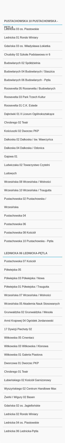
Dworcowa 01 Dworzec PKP (21, 363)
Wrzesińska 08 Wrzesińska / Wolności (27, 181)
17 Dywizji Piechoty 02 (18, 329)
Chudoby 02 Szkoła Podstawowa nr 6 (27, 54)
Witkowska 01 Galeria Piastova (23, 354)
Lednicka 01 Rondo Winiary (21, 37)
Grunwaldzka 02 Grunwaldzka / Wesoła (28, 312)
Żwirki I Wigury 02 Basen (19, 397)
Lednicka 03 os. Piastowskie (21, 29)
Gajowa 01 (11, 156)
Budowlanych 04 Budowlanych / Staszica (29, 71)
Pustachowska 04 (15, 215)
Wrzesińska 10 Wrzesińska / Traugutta (27, 190)
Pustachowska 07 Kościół (20, 261)
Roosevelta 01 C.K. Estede (20, 105)
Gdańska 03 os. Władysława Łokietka (27, 46)
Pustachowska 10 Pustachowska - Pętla (28, 241)
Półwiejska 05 (12, 269)
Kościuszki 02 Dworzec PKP (21, 131)
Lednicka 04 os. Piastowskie (21, 422)
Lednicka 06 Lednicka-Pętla (21, 431)
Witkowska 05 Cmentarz (19, 337)
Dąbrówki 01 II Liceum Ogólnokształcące (29, 114)
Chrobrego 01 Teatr (16, 371)
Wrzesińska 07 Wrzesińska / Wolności (27, 295)
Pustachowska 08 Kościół (20, 232)
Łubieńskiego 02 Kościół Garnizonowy (27, 380)
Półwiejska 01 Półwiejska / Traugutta (26, 286)
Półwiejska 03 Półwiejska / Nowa (24, 278)
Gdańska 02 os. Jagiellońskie (22, 405)
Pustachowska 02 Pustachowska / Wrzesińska (25, 203)
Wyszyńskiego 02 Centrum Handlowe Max (30, 388)
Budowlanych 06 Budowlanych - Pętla (27, 80)
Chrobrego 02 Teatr (16, 122)
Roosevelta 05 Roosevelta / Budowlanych (29, 88)
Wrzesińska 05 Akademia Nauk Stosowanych (32, 303)
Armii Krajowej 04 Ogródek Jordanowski (28, 320)
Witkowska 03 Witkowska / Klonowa (26, 346)
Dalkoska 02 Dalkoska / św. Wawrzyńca (28, 139)
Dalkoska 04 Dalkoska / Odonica (24, 148)
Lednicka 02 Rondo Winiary (21, 414)
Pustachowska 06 (15, 224)
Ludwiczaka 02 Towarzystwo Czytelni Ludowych (27, 169)
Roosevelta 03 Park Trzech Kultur (24, 97)
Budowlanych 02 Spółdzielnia (22, 63)
